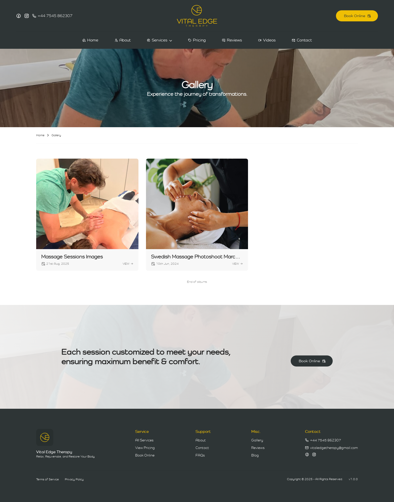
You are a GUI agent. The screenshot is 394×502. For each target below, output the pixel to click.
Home (40, 135)
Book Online (145, 455)
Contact (202, 448)
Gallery (257, 440)
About (200, 440)
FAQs (200, 455)
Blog (255, 455)
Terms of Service (47, 479)
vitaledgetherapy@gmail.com (334, 448)
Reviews (258, 448)
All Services (144, 440)
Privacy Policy (74, 479)
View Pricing (145, 448)
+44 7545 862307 (55, 15)
